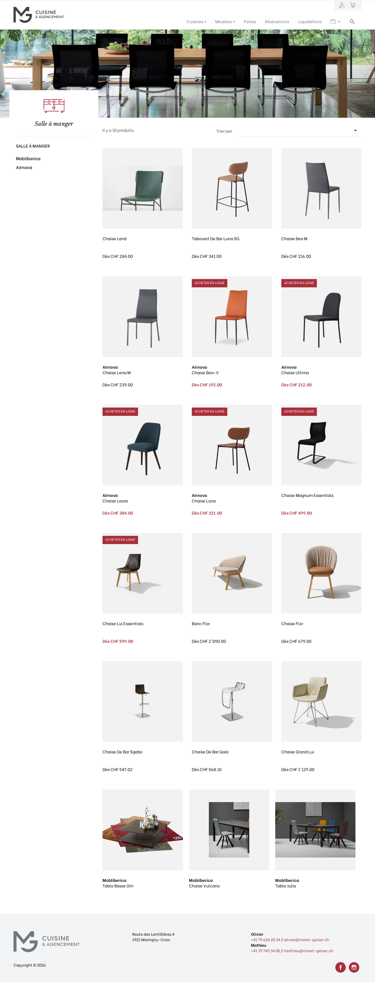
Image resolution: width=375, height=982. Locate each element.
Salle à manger (33, 146)
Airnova (24, 167)
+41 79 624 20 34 (265, 939)
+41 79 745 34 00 (265, 950)
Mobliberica (28, 158)
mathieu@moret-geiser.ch (308, 950)
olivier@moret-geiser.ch (306, 939)
